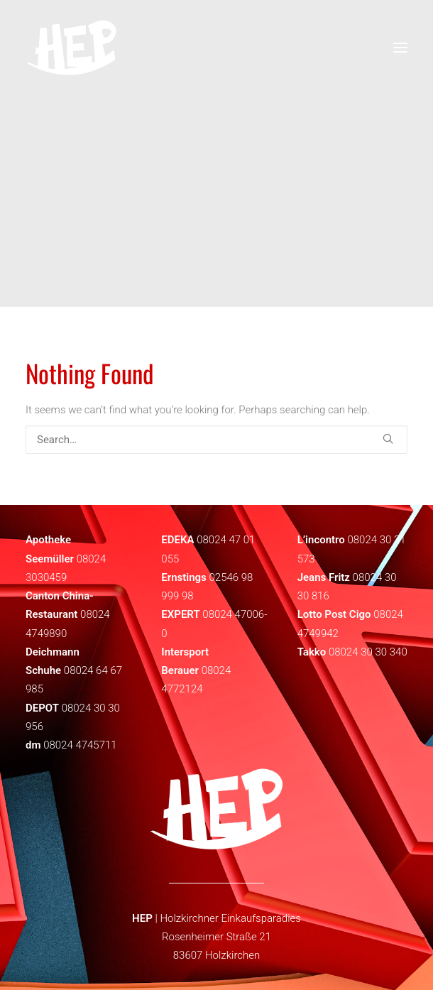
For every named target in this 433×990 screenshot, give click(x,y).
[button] (388, 439)
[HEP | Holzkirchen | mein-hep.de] (71, 47)
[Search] (216, 439)
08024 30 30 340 (368, 652)
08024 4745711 (80, 745)
